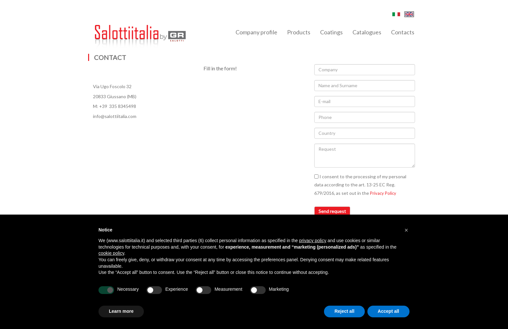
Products (298, 32)
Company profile (256, 32)
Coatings (331, 32)
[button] (406, 230)
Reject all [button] (344, 311)
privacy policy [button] (312, 240)
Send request (332, 211)
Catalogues (366, 32)
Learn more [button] (121, 311)
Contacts (402, 32)
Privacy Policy (383, 193)
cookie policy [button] (111, 253)
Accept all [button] (388, 311)
